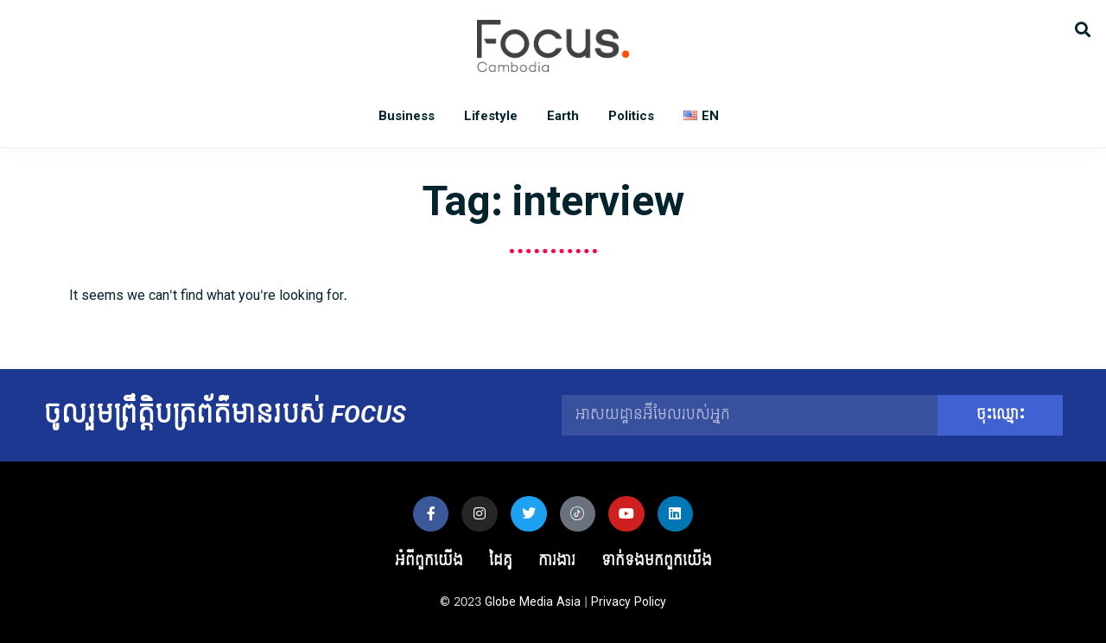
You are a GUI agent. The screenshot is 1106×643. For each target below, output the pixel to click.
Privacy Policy (628, 602)
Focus (553, 46)
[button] (1082, 28)
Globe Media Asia (533, 602)
